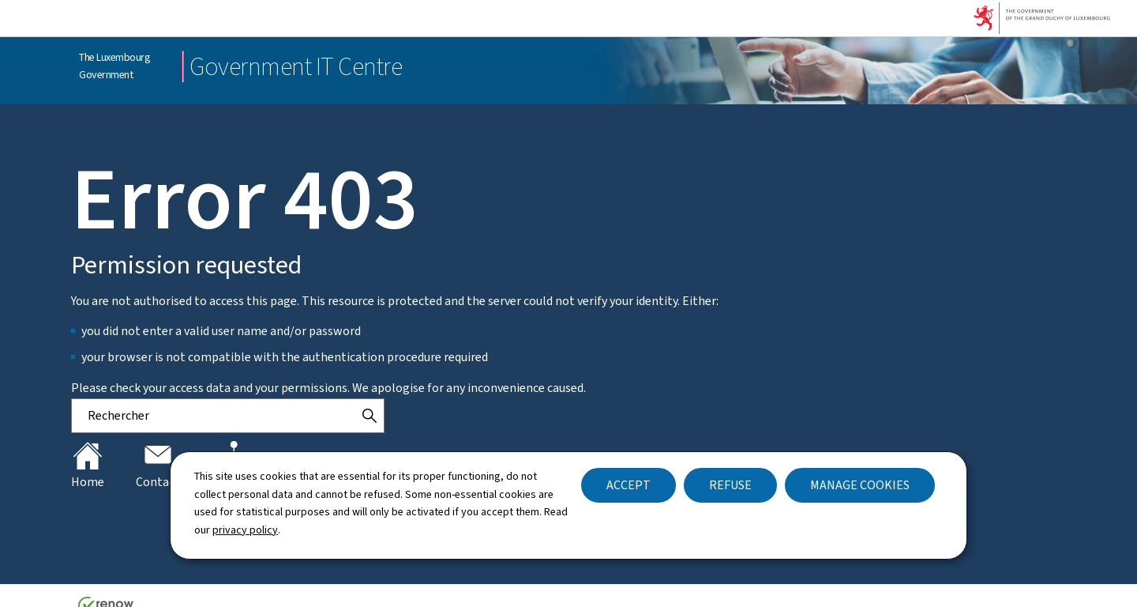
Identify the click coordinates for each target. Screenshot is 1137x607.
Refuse (730, 485)
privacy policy (245, 529)
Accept (628, 485)
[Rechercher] (370, 415)
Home (87, 465)
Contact (158, 465)
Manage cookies (860, 485)
